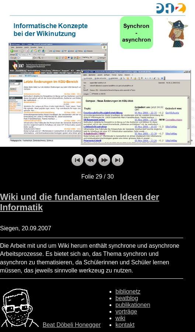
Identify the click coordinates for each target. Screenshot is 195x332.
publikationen (132, 305)
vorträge (126, 311)
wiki (120, 318)
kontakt (125, 325)
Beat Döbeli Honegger (72, 325)
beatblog (126, 298)
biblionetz (127, 291)
